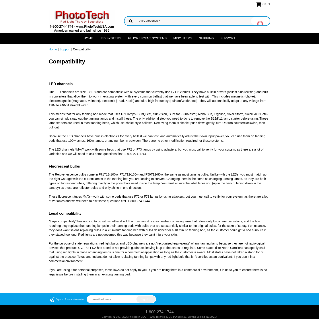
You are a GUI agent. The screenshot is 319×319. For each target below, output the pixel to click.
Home (88, 38)
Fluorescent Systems (147, 38)
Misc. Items (182, 38)
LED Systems (110, 38)
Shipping (206, 38)
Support (227, 38)
